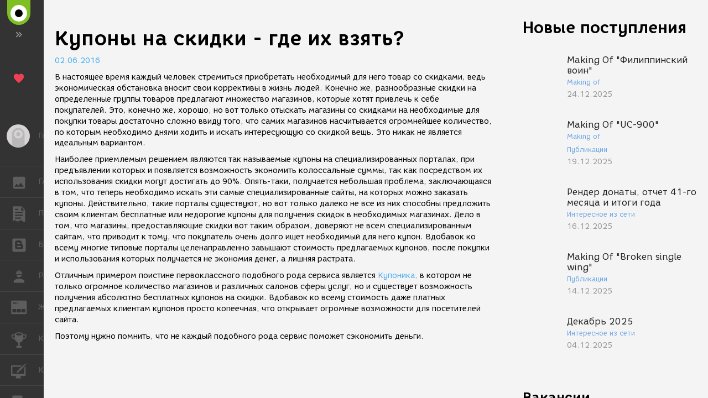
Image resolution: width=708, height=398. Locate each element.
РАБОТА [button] (24, 275)
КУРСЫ (24, 369)
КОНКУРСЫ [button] (24, 338)
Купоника (396, 275)
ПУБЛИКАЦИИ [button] (24, 213)
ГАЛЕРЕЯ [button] (24, 181)
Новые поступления (604, 27)
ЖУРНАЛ (24, 306)
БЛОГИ (24, 244)
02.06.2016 (77, 60)
